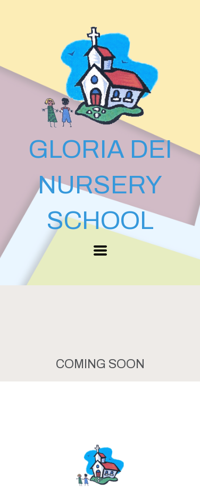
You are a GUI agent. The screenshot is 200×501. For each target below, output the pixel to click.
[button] (100, 250)
